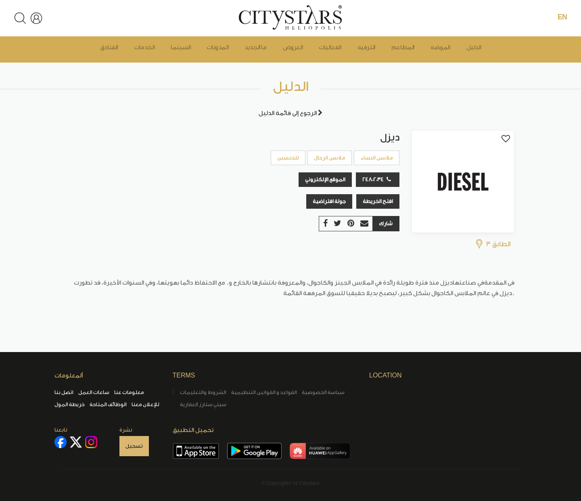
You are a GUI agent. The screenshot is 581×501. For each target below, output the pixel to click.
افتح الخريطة (378, 201)
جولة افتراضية (329, 201)
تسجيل (134, 446)
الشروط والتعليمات (203, 392)
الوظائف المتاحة (108, 404)
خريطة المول (69, 404)
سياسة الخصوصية (323, 392)
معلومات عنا (129, 392)
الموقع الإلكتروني (325, 179)
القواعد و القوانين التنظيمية (264, 392)
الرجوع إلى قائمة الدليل (290, 113)
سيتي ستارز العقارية (203, 404)
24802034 (376, 179)
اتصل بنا (63, 392)
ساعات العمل (93, 392)
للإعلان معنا (145, 404)
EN (562, 17)
